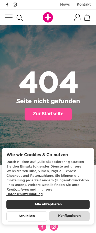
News (65, 4)
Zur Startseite (48, 114)
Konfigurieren (69, 216)
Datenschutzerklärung (24, 194)
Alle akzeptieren (48, 204)
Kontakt (84, 4)
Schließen (27, 216)
